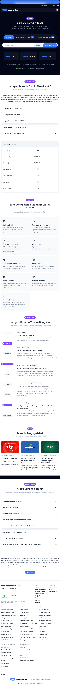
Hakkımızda (39, 587)
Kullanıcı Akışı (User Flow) (8, 615)
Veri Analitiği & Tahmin (26, 631)
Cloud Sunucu (5, 663)
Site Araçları (39, 594)
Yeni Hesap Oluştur (25, 650)
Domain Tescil (5, 647)
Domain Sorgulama (6, 652)
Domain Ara (9, 37)
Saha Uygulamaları (25, 618)
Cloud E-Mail (4, 669)
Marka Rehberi (5, 640)
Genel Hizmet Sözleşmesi (28, 683)
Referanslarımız (40, 589)
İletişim (37, 602)
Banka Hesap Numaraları (27, 660)
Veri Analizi (42, 631)
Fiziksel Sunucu (5, 666)
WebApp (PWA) (24, 615)
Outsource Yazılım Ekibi (26, 629)
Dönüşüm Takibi (43, 634)
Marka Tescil (42, 618)
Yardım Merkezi (40, 591)
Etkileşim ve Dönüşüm (45, 615)
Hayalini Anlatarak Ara (46, 37)
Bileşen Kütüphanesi (7, 623)
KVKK (18, 683)
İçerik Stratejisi (43, 626)
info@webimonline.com (10, 585)
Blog (36, 598)
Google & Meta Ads (44, 612)
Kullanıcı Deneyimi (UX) (7, 612)
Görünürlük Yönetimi (45, 623)
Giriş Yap (22, 647)
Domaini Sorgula (50, 45)
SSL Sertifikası (5, 674)
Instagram (54, 587)
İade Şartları (40, 683)
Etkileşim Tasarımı (6, 618)
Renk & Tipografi (6, 634)
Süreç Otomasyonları (26, 634)
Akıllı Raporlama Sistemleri (27, 637)
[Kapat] (58, 2)
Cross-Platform (24, 612)
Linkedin (53, 591)
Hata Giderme (43, 640)
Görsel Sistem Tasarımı (7, 637)
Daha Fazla (30, 572)
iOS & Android (24, 610)
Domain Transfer (6, 650)
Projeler (37, 596)
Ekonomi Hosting (6, 655)
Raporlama (42, 637)
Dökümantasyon (6, 626)
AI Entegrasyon (24, 640)
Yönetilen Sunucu (6, 672)
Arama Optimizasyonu (45, 620)
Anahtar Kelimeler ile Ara (25, 37)
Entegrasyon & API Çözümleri (28, 623)
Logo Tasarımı (5, 631)
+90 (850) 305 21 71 (9, 588)
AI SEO (41, 629)
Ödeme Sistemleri (25, 626)
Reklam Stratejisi (43, 610)
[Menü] (57, 10)
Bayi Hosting (4, 661)
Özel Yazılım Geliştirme (26, 620)
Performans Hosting (7, 658)
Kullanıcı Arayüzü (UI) (7, 610)
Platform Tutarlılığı (6, 629)
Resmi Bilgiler (24, 658)
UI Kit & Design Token (7, 620)
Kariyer (37, 600)
